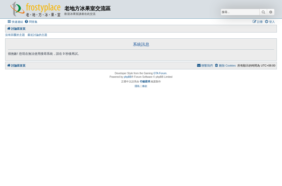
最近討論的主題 (37, 34)
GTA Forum (160, 73)
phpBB (128, 76)
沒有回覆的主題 (15, 34)
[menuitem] (30, 22)
